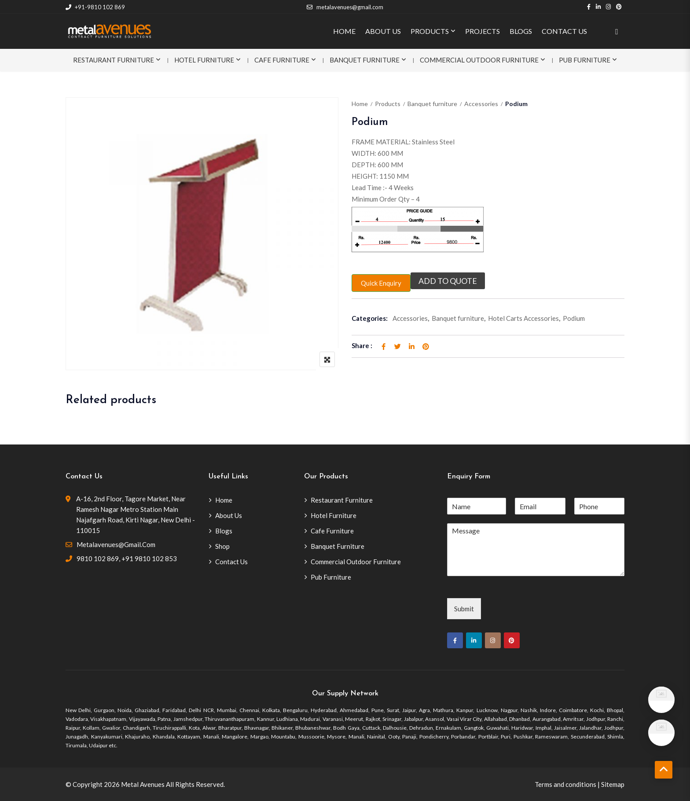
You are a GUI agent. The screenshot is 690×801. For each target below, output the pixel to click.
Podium (574, 318)
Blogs (223, 531)
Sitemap (612, 784)
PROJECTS (482, 31)
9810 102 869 (98, 558)
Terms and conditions (565, 784)
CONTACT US (564, 31)
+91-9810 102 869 (95, 7)
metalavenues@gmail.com (345, 7)
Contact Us (231, 562)
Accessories (481, 103)
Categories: (370, 318)
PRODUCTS (430, 31)
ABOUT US (383, 31)
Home (360, 103)
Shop (222, 546)
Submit (464, 609)
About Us (228, 515)
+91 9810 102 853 (149, 558)
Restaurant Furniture (113, 60)
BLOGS (521, 31)
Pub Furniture (584, 60)
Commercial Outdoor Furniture (479, 60)
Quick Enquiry (381, 283)
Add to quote (447, 281)
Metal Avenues (143, 784)
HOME (344, 31)
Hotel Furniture (204, 60)
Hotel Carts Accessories (523, 318)
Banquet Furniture (365, 60)
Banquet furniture (432, 103)
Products (387, 103)
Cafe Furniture (281, 60)
